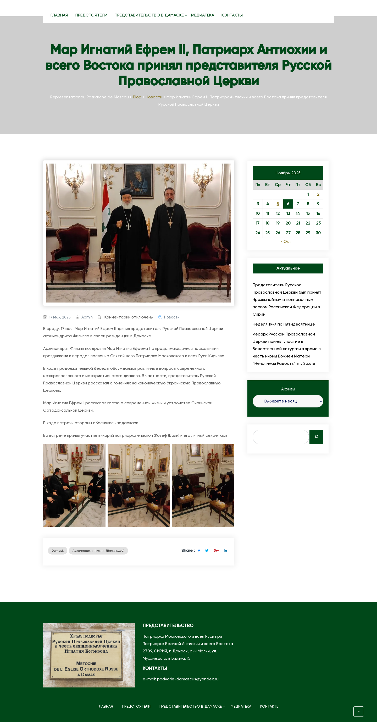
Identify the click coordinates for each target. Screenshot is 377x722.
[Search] (316, 437)
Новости (172, 317)
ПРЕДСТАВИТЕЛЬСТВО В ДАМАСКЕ (151, 15)
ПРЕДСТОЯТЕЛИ (91, 15)
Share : (188, 550)
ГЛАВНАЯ (59, 15)
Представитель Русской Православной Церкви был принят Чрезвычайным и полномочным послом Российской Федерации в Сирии (287, 299)
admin (87, 317)
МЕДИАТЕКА (202, 15)
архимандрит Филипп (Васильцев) (98, 550)
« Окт (285, 241)
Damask (58, 550)
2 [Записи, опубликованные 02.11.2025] (318, 194)
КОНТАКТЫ (232, 15)
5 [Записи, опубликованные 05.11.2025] (278, 204)
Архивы (288, 389)
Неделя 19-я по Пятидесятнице (284, 324)
